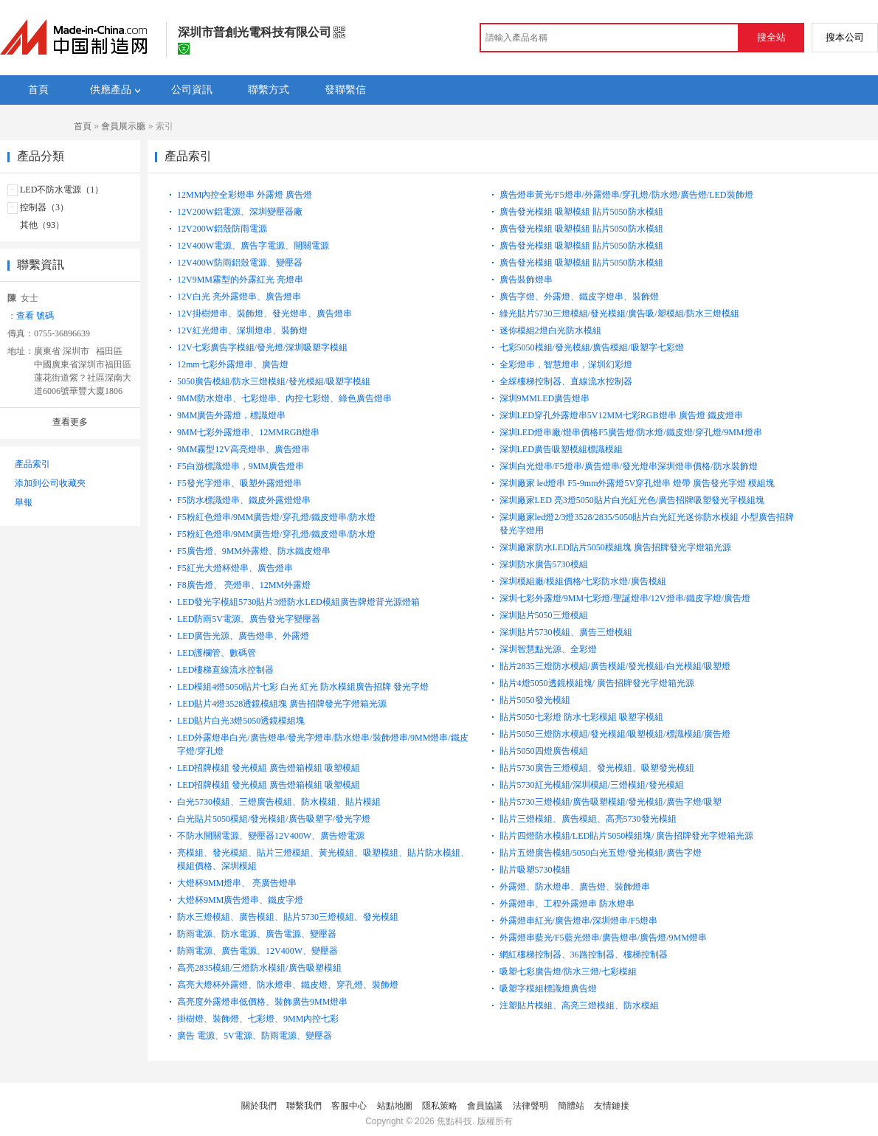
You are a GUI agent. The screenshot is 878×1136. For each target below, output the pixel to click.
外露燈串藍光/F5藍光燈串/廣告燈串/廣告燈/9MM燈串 (603, 937)
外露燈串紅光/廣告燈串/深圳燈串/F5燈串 (579, 920)
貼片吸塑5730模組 (535, 870)
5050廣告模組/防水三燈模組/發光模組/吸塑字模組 (273, 381)
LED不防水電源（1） (61, 189)
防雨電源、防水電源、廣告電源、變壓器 (256, 934)
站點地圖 (394, 1106)
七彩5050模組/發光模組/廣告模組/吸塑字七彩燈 (592, 347)
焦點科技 (454, 1121)
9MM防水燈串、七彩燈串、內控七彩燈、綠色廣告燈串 (284, 398)
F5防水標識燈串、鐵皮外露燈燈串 (244, 500)
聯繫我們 (304, 1106)
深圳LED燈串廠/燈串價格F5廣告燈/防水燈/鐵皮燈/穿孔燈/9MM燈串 (631, 432)
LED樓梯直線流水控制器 (225, 670)
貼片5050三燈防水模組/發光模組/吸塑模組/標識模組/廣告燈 (615, 734)
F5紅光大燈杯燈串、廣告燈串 (235, 568)
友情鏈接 (611, 1106)
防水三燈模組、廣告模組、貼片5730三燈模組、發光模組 (287, 917)
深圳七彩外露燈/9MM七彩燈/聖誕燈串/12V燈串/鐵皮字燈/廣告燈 (625, 598)
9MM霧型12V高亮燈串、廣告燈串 (243, 449)
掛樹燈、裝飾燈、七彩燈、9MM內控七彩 (258, 1019)
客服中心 (349, 1106)
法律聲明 (530, 1106)
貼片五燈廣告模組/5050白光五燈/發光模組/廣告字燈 (601, 853)
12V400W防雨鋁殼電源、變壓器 (240, 262)
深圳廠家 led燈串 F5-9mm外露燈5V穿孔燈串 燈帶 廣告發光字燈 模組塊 (637, 483)
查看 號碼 (35, 316)
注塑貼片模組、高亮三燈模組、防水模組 (579, 1005)
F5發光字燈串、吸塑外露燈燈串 (239, 483)
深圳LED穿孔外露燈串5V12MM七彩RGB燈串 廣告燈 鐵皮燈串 (621, 415)
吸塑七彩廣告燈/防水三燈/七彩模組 (568, 971)
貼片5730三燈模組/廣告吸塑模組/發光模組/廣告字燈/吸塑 (611, 802)
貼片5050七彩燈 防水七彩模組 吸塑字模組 (581, 717)
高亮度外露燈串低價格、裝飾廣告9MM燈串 (262, 1002)
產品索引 (32, 464)
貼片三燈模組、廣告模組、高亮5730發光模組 (588, 819)
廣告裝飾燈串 (526, 279)
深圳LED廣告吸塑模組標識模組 (561, 449)
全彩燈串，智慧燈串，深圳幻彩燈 (566, 364)
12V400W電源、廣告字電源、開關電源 (253, 245)
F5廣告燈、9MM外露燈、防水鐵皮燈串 (254, 551)
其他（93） (42, 225)
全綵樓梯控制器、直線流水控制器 (566, 381)
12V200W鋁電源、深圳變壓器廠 (240, 212)
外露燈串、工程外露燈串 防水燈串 (567, 903)
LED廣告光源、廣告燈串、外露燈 (243, 636)
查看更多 (70, 422)
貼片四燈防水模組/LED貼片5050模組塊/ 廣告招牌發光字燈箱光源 (627, 836)
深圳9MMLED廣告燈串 (545, 398)
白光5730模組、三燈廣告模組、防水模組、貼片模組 (279, 802)
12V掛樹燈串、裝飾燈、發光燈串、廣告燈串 (264, 313)
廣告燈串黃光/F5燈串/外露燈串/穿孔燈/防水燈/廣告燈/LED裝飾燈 (626, 195)
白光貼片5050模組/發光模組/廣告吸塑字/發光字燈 (273, 819)
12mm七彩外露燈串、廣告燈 (232, 364)
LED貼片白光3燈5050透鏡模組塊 (241, 721)
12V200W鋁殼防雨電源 (222, 229)
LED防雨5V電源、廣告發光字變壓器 (248, 619)
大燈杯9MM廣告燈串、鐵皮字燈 (240, 900)
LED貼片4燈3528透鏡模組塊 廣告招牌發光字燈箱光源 (282, 704)
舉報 (23, 502)
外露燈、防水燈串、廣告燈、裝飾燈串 (575, 887)
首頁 (82, 126)
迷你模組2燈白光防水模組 (550, 330)
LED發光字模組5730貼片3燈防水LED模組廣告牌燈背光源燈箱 (298, 602)
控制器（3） (44, 207)
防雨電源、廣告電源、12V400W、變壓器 (257, 951)
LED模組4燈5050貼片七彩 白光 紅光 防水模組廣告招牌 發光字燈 (303, 687)
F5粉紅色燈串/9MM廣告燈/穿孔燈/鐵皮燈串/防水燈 (276, 517)
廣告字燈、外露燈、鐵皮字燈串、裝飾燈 (579, 296)
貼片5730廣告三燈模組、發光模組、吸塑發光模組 (597, 768)
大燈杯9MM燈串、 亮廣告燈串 (237, 883)
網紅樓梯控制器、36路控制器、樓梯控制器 (584, 954)
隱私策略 (439, 1106)
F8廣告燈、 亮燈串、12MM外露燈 (244, 585)
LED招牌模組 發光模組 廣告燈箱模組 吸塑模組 (268, 768)
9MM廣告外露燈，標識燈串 (231, 415)
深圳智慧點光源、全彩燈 (548, 649)
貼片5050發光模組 (535, 700)
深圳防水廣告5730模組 (544, 564)
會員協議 (484, 1106)
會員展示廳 (123, 126)
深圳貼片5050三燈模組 (544, 615)
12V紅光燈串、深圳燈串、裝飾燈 (242, 330)
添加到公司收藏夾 (50, 483)
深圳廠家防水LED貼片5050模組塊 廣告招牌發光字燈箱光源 (615, 547)
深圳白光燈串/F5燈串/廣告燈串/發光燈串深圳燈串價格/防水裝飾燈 (629, 466)
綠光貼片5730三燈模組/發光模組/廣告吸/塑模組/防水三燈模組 (619, 313)
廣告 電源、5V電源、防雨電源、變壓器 (254, 1036)
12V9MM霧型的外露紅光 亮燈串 (240, 279)
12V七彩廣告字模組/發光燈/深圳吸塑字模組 (262, 347)
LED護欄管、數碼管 (216, 653)
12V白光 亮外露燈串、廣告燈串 (239, 296)
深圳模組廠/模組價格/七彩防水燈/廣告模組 (583, 581)
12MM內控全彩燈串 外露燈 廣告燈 (244, 195)
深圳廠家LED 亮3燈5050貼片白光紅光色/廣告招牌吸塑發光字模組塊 (632, 500)
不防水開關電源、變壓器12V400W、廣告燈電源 (270, 836)
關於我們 (259, 1106)
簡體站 (571, 1106)
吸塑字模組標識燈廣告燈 (548, 988)
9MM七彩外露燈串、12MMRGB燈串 (248, 432)
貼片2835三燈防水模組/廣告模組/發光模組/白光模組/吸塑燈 (615, 666)
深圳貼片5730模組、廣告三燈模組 (566, 632)
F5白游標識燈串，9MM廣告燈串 (240, 466)
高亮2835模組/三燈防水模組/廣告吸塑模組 (259, 968)
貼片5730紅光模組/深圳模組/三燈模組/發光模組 (592, 785)
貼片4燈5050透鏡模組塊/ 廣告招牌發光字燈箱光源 (597, 683)
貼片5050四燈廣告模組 (544, 751)
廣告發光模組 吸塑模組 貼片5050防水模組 (581, 212)
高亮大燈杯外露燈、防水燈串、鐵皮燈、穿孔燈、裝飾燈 (287, 985)
